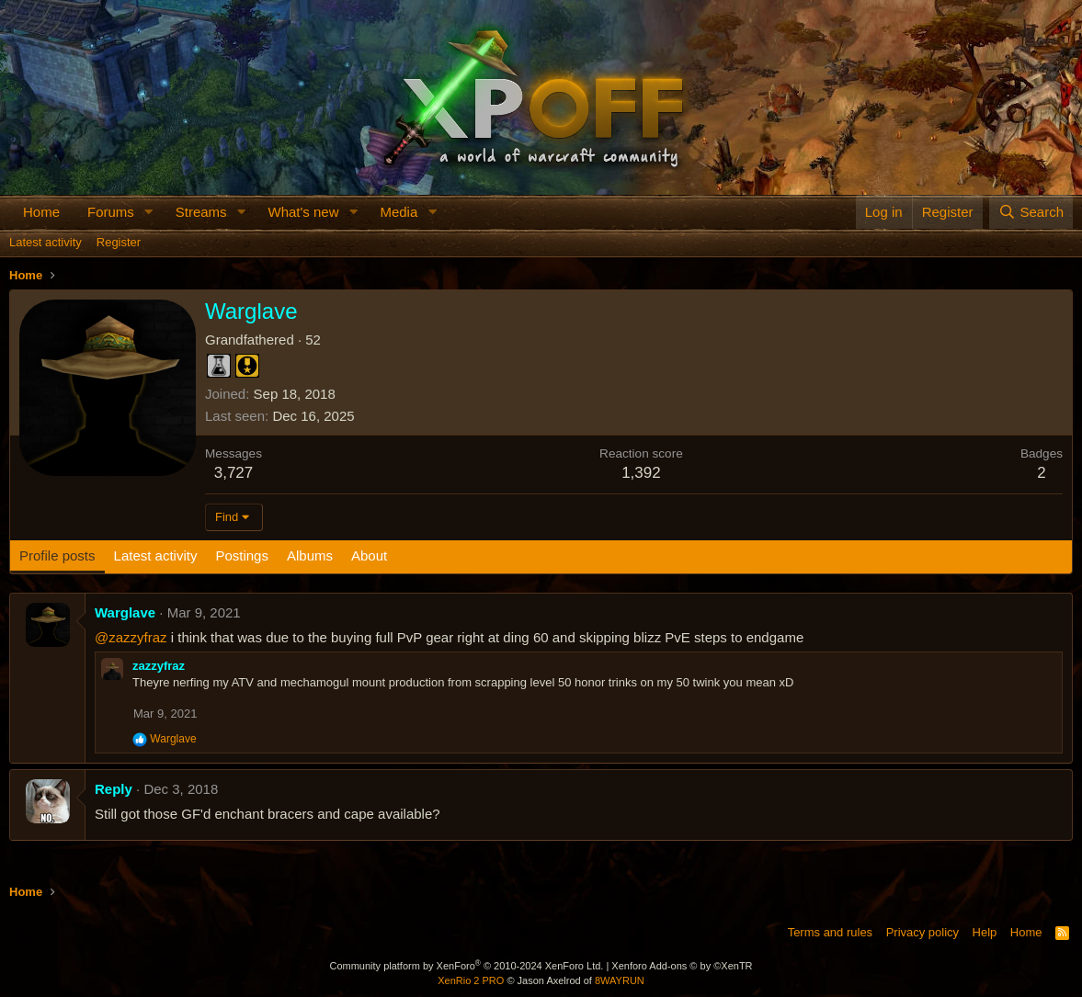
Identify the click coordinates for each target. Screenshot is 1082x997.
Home (41, 212)
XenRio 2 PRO (471, 980)
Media (398, 212)
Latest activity (45, 242)
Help (985, 932)
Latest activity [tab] (156, 555)
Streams (201, 212)
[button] (149, 212)
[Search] (1031, 212)
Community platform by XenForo (466, 965)
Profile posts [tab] (57, 555)
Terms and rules (830, 932)
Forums (110, 212)
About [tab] (369, 555)
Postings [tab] (241, 555)
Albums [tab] (310, 555)
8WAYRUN (619, 980)
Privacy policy (922, 932)
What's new (303, 212)
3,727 (234, 473)
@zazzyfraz (131, 637)
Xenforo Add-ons (681, 965)
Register (119, 242)
